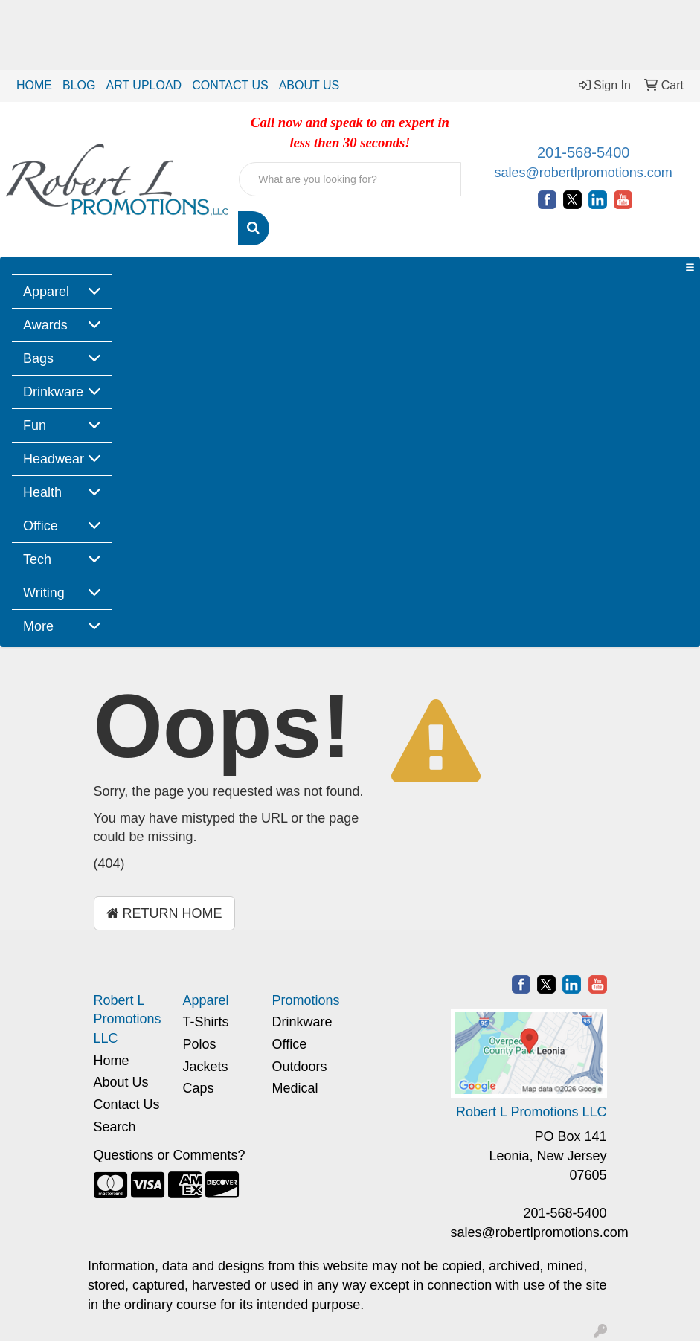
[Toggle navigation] (689, 267)
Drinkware (302, 1021)
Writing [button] (44, 592)
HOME (34, 85)
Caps (198, 1088)
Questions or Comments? (169, 1155)
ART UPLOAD (144, 85)
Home (111, 1060)
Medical (295, 1088)
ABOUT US (309, 85)
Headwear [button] (53, 458)
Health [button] (42, 492)
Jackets (205, 1066)
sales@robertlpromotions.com (583, 172)
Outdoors (299, 1066)
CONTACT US (230, 85)
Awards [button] (45, 325)
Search (115, 1126)
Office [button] (40, 525)
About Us (121, 1082)
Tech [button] (37, 559)
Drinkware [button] (53, 392)
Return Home (164, 913)
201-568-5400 (583, 152)
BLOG (78, 85)
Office (289, 1044)
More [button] (38, 626)
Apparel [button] (46, 291)
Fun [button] (34, 425)
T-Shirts (206, 1021)
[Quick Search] (350, 179)
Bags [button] (38, 358)
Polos (199, 1044)
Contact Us (127, 1104)
